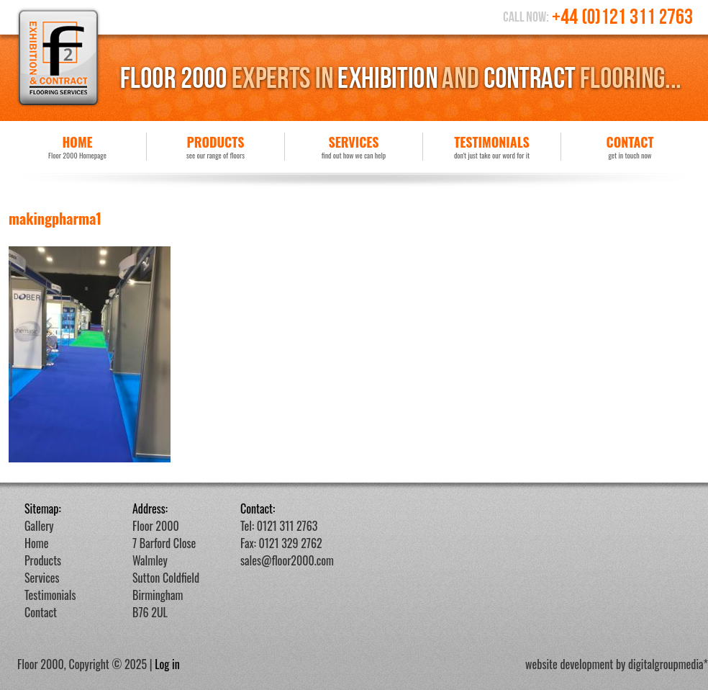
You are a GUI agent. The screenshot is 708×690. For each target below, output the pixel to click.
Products (215, 147)
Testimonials (491, 147)
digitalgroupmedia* (668, 664)
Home (77, 147)
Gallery (39, 525)
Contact (630, 147)
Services (353, 147)
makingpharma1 (55, 218)
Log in (167, 664)
